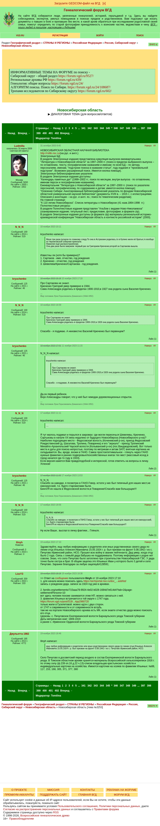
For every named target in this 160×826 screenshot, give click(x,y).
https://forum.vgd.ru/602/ (95, 91)
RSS (56, 812)
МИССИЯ (53, 789)
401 (51, 133)
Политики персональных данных (119, 806)
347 (122, 128)
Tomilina (56, 138)
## (154, 146)
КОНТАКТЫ (87, 789)
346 (116, 128)
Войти (100, 35)
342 (90, 128)
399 (38, 133)
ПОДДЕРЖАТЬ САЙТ (53, 794)
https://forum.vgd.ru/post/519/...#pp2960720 (64, 601)
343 (96, 128)
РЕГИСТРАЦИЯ (60, 35)
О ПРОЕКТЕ (19, 789)
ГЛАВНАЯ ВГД (88, 794)
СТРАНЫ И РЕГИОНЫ (56, 42)
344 (102, 128)
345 (108, 128)
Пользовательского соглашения (78, 806)
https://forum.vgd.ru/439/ (65, 79)
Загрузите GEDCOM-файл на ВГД (77, 3)
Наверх (148, 146)
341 (83, 128)
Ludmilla (19, 146)
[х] (104, 3)
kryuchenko (19, 278)
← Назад (10, 133)
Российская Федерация (87, 42)
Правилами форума (106, 809)
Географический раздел (25, 42)
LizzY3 (19, 573)
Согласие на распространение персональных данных (36, 809)
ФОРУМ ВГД (122, 794)
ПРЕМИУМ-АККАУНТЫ (19, 794)
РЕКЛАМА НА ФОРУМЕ (121, 789)
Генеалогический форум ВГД (88, 10)
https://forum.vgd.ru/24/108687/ (89, 87)
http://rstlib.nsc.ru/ (50, 153)
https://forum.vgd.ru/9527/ (76, 76)
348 (128, 128)
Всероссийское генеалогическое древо (45, 815)
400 (44, 133)
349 (134, 128)
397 (143, 128)
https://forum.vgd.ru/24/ (67, 83)
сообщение (61, 578)
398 (149, 128)
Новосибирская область (17, 45)
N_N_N (19, 226)
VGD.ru (20, 35)
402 (57, 133)
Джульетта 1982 (19, 633)
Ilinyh (19, 542)
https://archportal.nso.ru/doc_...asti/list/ (105, 581)
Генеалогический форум (17, 704)
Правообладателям (21, 818)
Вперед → (24, 133)
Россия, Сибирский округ (120, 42)
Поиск (140, 35)
